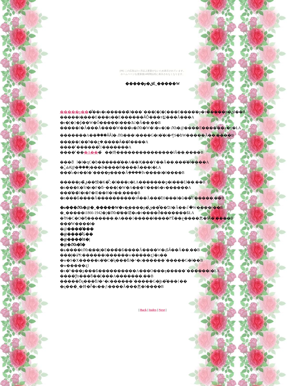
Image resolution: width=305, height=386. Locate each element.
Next (162, 310)
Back (143, 310)
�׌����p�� (74, 112)
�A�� (91, 152)
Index (153, 310)
